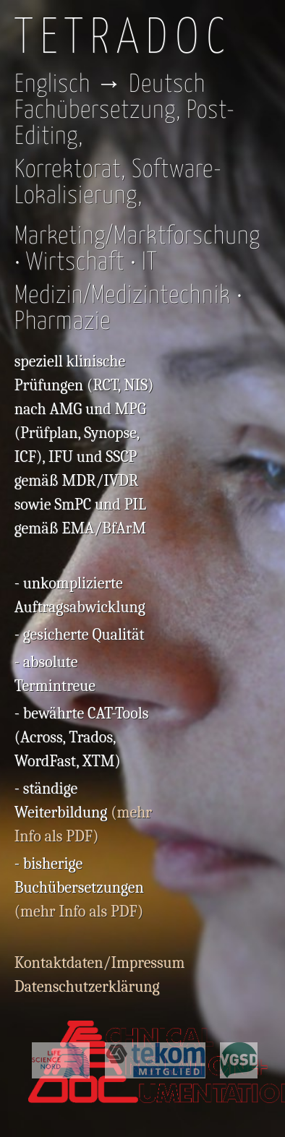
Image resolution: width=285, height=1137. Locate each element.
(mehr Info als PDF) (78, 911)
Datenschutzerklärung (87, 986)
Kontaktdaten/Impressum (99, 962)
